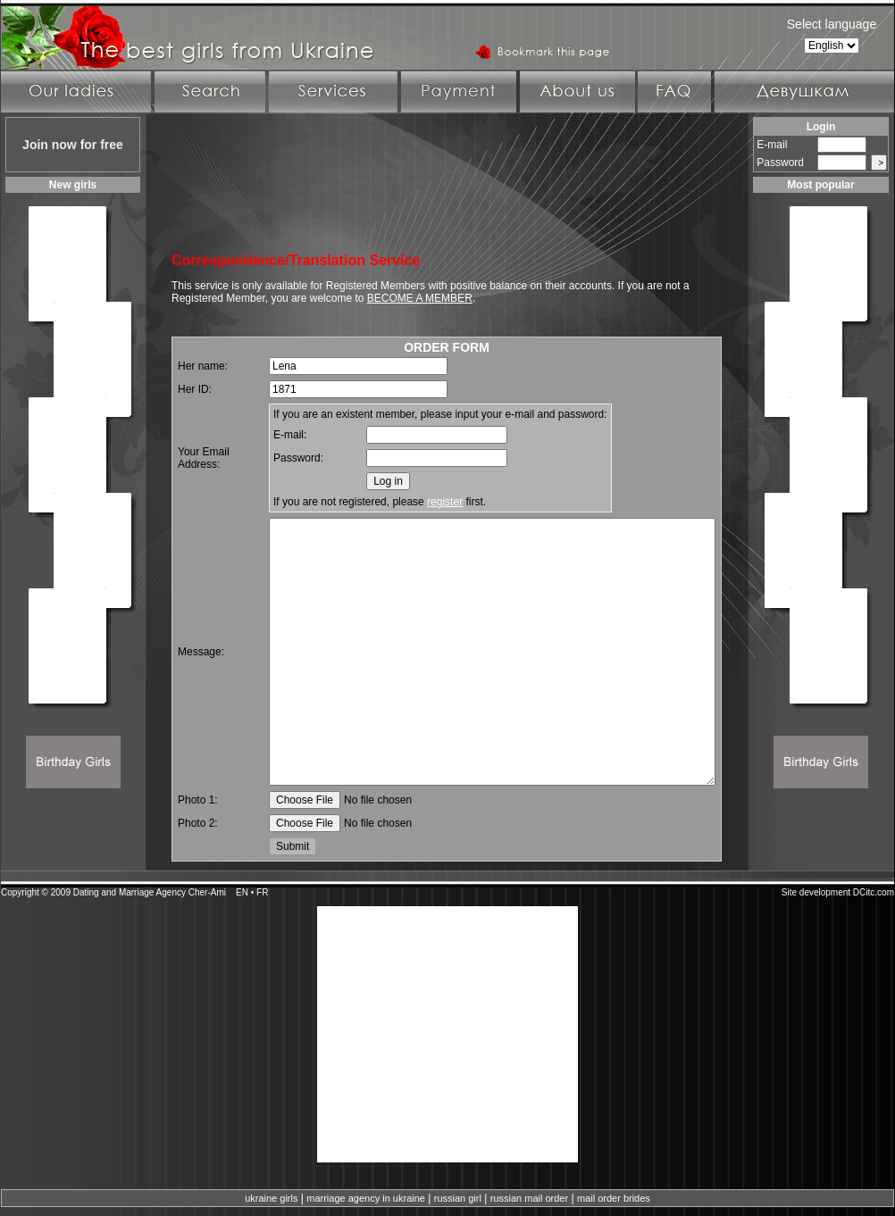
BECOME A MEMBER (420, 298)
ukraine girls (271, 1198)
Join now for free (72, 144)
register (445, 502)
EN (242, 892)
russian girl (457, 1198)
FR (262, 892)
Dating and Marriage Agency (129, 892)
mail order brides (613, 1198)
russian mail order (529, 1198)
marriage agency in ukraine (365, 1198)
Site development (816, 892)
